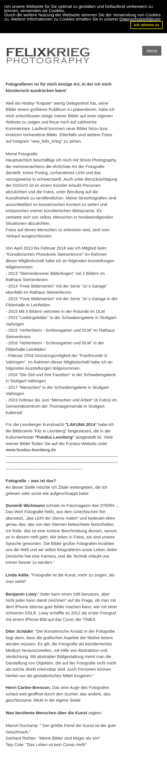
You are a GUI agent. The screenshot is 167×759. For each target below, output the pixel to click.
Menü (151, 50)
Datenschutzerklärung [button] (140, 19)
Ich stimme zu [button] (146, 25)
